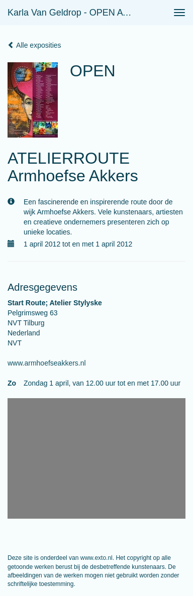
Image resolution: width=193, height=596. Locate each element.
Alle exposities (34, 45)
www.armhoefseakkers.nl (47, 363)
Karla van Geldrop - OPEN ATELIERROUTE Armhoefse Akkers (74, 13)
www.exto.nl (96, 557)
